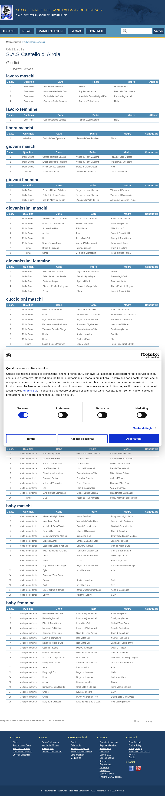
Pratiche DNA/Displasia (111, 777)
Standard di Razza (21, 748)
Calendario (76, 745)
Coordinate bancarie (109, 742)
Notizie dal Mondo (50, 745)
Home (137, 721)
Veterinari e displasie (22, 751)
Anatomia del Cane (22, 745)
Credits (132, 757)
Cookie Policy (135, 745)
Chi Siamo (104, 751)
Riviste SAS (105, 748)
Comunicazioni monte (52, 751)
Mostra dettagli (142, 428)
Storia (15, 742)
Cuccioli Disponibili (21, 755)
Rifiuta (31, 438)
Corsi (73, 742)
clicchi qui (30, 390)
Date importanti (78, 755)
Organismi (104, 767)
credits (161, 721)
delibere (103, 761)
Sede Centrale (135, 742)
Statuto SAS (105, 755)
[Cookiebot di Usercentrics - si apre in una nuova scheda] (143, 355)
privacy (149, 721)
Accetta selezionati (82, 438)
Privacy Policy (135, 748)
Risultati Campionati (80, 748)
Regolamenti (105, 764)
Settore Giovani (107, 774)
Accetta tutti (133, 438)
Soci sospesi (48, 748)
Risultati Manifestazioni (81, 751)
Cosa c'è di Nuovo (50, 742)
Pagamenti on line (108, 745)
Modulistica (76, 758)
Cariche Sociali (107, 758)
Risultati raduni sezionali (33, 42)
